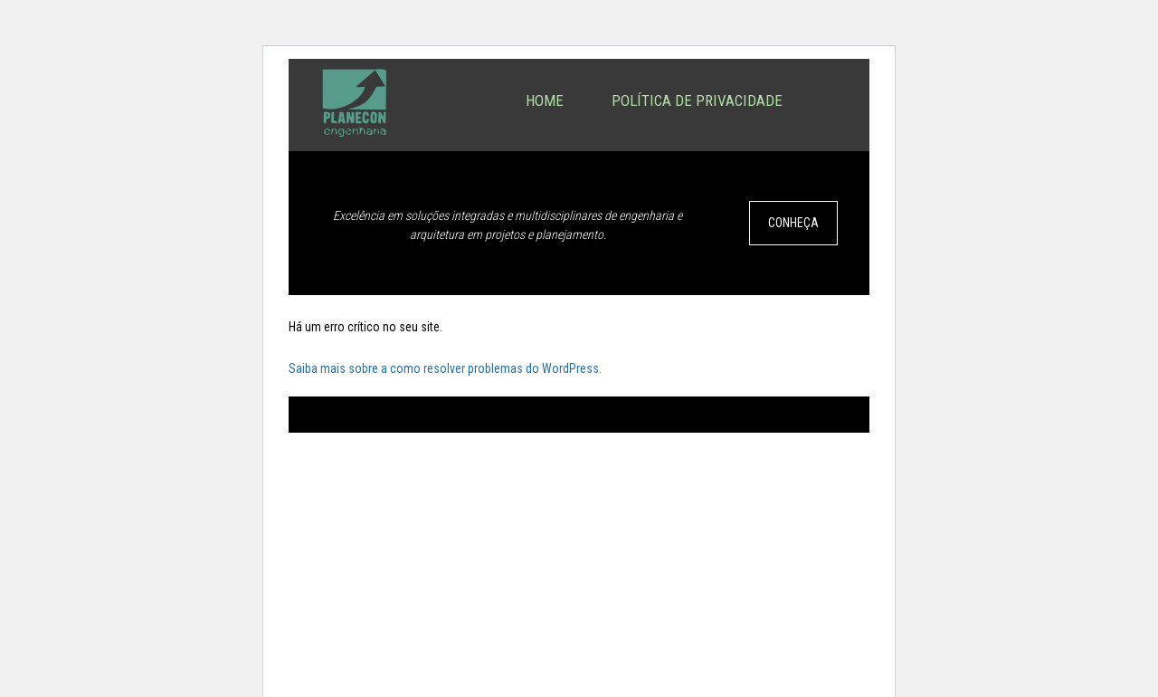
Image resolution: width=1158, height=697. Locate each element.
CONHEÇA (793, 222)
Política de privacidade (697, 100)
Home (545, 100)
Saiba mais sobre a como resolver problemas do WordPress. (445, 368)
